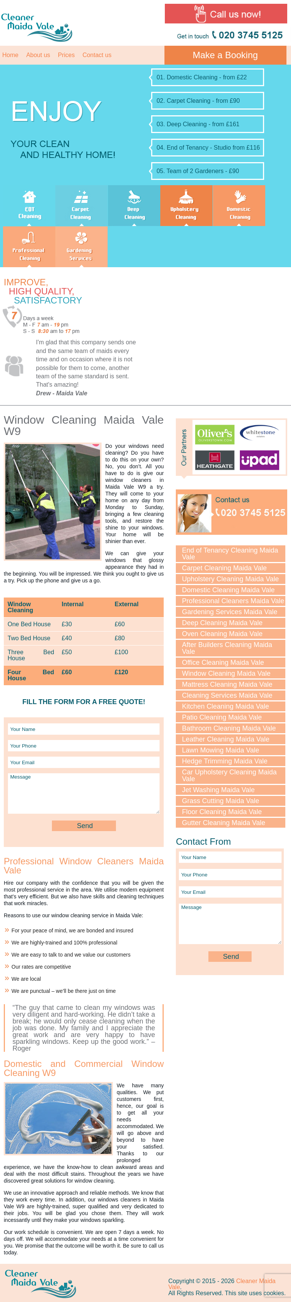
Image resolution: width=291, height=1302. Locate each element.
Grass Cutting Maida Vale (220, 801)
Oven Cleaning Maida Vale (222, 634)
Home (10, 55)
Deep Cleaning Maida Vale (222, 623)
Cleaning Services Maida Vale (227, 695)
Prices (66, 55)
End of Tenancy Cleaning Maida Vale (230, 553)
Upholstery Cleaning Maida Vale (230, 579)
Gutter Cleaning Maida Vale (223, 823)
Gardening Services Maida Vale (229, 612)
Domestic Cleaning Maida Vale (228, 590)
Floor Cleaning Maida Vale (222, 812)
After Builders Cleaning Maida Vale (227, 648)
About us (38, 55)
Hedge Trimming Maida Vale (225, 761)
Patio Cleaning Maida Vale (222, 717)
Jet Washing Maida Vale (218, 790)
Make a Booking (225, 55)
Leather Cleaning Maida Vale (225, 739)
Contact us (97, 55)
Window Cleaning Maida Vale (226, 673)
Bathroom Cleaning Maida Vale (229, 728)
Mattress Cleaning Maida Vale (227, 684)
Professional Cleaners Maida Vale (233, 601)
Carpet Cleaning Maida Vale (224, 568)
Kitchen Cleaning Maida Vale (225, 706)
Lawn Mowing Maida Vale (220, 750)
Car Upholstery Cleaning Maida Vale (229, 775)
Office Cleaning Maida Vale (223, 662)
